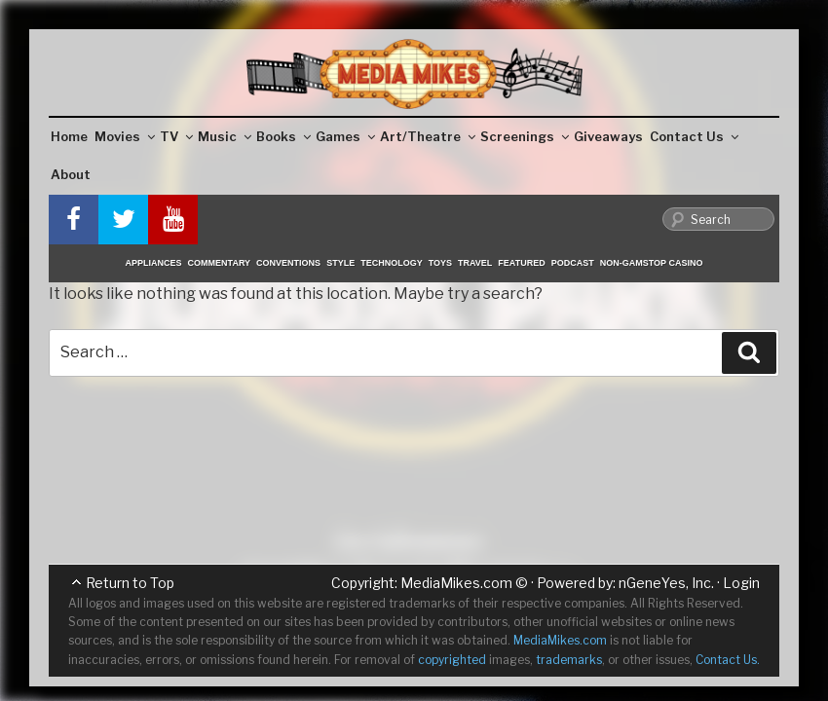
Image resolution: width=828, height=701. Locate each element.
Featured (521, 263)
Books (283, 136)
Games (345, 136)
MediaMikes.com (456, 582)
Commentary (219, 263)
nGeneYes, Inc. (666, 582)
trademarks (569, 659)
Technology (391, 263)
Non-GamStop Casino (651, 263)
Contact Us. (728, 659)
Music (224, 136)
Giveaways (608, 136)
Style (340, 263)
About (71, 174)
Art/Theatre (427, 136)
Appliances (154, 263)
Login (741, 582)
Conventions (288, 263)
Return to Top (130, 582)
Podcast (572, 263)
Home (69, 136)
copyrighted (452, 659)
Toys (440, 263)
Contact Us (694, 136)
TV (176, 136)
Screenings (524, 136)
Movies (124, 136)
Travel (475, 263)
